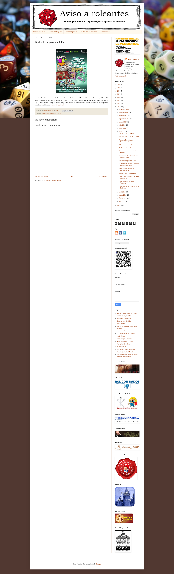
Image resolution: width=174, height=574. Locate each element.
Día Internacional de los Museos (129, 148)
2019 (119, 88)
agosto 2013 (123, 122)
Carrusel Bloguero (55, 32)
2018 (119, 91)
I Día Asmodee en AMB (126, 134)
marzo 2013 (123, 195)
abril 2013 (122, 192)
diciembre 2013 (124, 109)
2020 (119, 85)
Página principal (39, 32)
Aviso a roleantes (133, 59)
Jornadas (44, 113)
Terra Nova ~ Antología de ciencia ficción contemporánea (127, 355)
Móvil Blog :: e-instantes (124, 339)
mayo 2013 (122, 131)
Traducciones (105, 32)
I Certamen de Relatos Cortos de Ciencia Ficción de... (129, 164)
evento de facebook (57, 105)
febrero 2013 (123, 198)
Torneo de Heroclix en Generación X (125, 141)
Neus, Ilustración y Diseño (125, 341)
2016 (119, 97)
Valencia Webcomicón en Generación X (126, 169)
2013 (119, 107)
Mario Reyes (121, 336)
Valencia (59, 113)
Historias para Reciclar (124, 321)
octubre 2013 (123, 116)
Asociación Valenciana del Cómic (127, 313)
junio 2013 (122, 128)
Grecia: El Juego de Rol (124, 316)
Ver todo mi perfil (120, 76)
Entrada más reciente (41, 176)
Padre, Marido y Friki (123, 344)
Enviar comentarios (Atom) (52, 180)
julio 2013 (122, 125)
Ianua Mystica (121, 324)
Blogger (98, 564)
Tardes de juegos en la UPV (127, 161)
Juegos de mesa (51, 113)
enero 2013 (122, 201)
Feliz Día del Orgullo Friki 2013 (129, 137)
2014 (119, 103)
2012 (119, 205)
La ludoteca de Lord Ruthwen (126, 333)
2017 (119, 94)
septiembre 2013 (124, 119)
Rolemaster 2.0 (121, 346)
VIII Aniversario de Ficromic (128, 145)
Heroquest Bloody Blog (124, 318)
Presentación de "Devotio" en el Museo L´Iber (128, 157)
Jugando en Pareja (122, 331)
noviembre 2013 (124, 112)
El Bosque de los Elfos (89, 32)
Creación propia (71, 32)
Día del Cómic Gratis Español (128, 173)
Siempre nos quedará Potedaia (126, 349)
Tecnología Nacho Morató (125, 352)
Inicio (73, 176)
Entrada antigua (103, 176)
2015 (119, 100)
